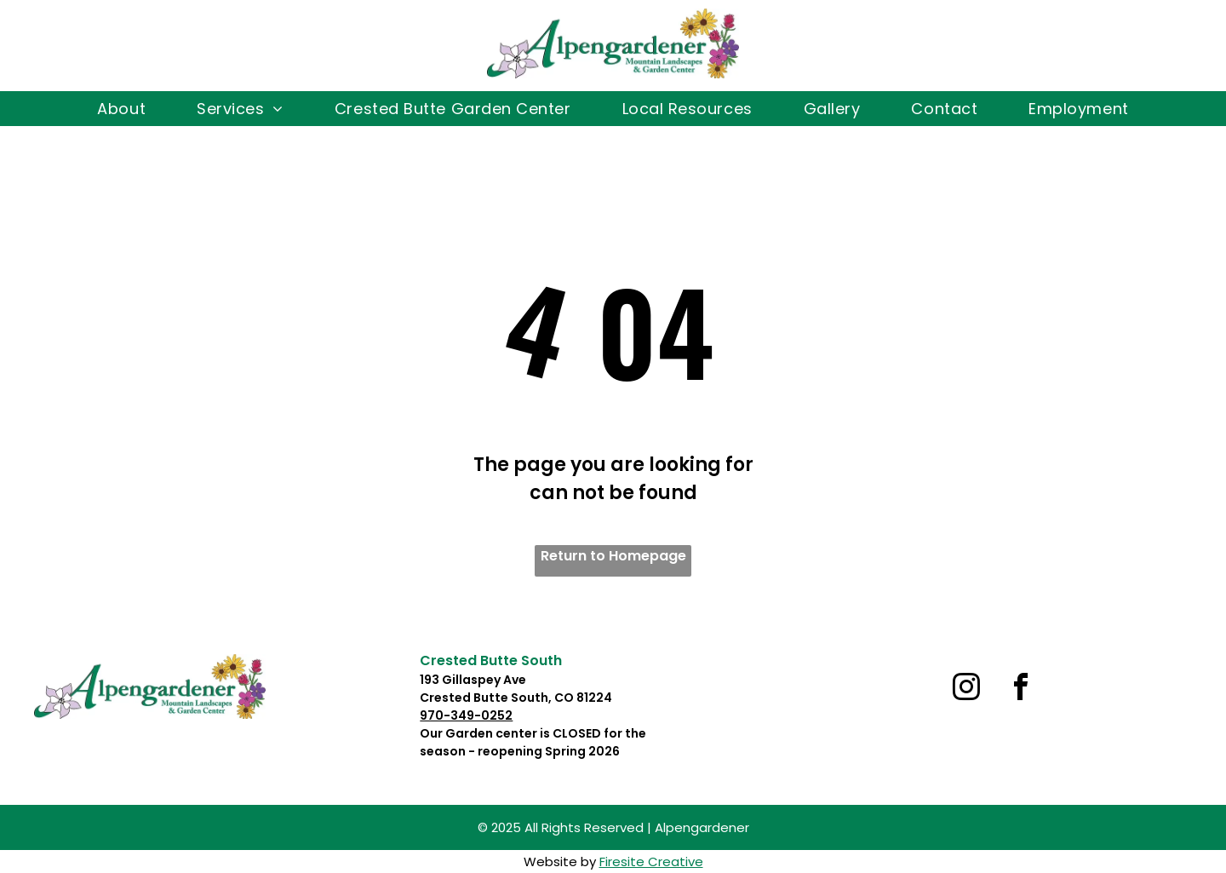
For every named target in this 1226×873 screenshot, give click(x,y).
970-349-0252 (466, 715)
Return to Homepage (613, 556)
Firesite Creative (651, 861)
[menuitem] (121, 108)
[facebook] (1020, 689)
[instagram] (966, 689)
